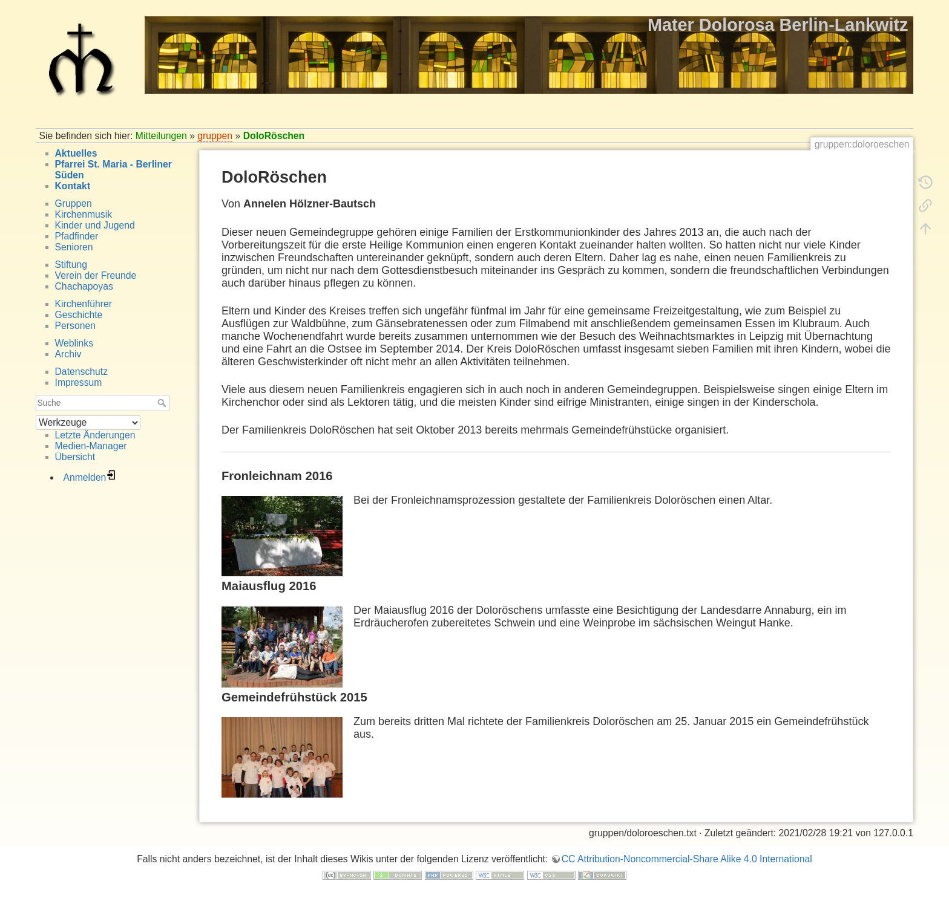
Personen (75, 325)
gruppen (214, 136)
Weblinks (74, 343)
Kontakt (73, 186)
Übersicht (75, 457)
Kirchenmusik (84, 214)
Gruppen (73, 203)
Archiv (68, 354)
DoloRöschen (274, 136)
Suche (163, 402)
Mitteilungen (161, 136)
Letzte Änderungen (95, 435)
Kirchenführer (84, 304)
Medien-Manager (91, 446)
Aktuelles (76, 153)
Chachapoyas (84, 286)
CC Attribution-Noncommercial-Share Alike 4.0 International (687, 859)
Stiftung (71, 264)
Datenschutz (81, 371)
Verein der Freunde (96, 275)
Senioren (74, 247)
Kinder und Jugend (95, 225)
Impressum (78, 382)
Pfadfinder (77, 236)
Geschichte (79, 315)
